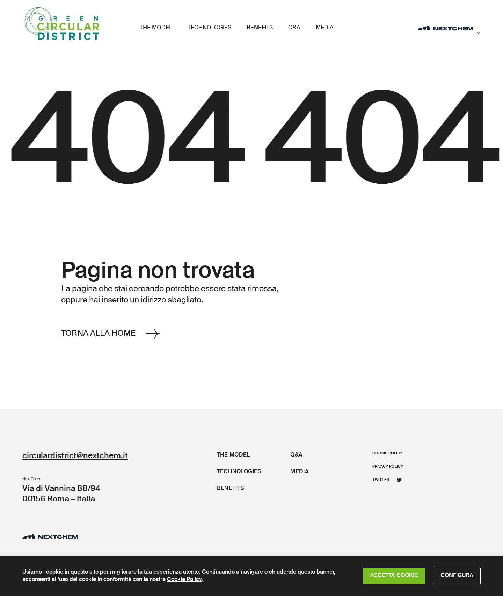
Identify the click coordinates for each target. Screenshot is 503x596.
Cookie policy (387, 453)
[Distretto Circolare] (76, 23)
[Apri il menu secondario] (449, 28)
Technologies (209, 28)
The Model (156, 28)
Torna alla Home (110, 334)
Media (325, 28)
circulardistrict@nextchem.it (75, 456)
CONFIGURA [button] (456, 576)
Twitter (387, 480)
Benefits (260, 28)
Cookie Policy (184, 579)
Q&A (294, 28)
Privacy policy (387, 466)
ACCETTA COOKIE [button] (394, 576)
